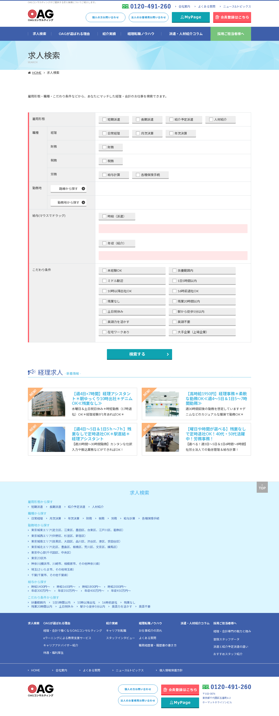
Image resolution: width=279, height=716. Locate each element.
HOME (37, 72)
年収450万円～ (121, 590)
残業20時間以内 (189, 301)
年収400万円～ (94, 590)
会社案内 (184, 6)
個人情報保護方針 (171, 670)
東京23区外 (38, 558)
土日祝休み (115, 311)
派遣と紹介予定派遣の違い (230, 646)
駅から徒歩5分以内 (191, 311)
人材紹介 (220, 119)
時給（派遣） (117, 216)
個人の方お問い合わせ (105, 17)
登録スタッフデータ (226, 639)
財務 (111, 147)
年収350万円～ (68, 590)
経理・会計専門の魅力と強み (232, 631)
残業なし (114, 301)
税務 (111, 161)
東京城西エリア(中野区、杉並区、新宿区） (59, 536)
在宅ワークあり (118, 332)
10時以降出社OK (120, 291)
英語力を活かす (118, 322)
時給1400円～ (40, 586)
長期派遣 (147, 119)
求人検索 (34, 623)
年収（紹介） (117, 243)
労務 (114, 518)
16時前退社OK (188, 291)
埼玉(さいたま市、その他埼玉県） (53, 569)
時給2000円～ (117, 586)
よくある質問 (206, 6)
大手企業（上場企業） (193, 332)
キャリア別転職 (116, 630)
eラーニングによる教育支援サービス (67, 638)
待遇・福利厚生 (53, 652)
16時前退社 (109, 602)
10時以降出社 (86, 602)
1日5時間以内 (187, 281)
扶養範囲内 (185, 270)
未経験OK (115, 270)
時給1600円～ (66, 586)
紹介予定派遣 (184, 119)
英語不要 (184, 322)
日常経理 (114, 133)
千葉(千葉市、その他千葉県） (50, 575)
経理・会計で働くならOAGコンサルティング (72, 630)
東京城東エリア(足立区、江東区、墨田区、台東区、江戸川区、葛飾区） (78, 530)
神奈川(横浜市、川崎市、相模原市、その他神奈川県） (66, 563)
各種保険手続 (150, 175)
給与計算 (114, 175)
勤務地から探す (68, 202)
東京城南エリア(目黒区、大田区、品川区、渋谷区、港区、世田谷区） (76, 541)
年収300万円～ (41, 590)
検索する (137, 354)
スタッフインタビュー (120, 638)
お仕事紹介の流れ (150, 630)
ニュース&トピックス (237, 6)
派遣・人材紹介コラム (195, 623)
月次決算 (147, 133)
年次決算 (181, 133)
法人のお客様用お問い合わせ (148, 17)
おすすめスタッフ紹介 (227, 654)
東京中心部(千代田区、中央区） (52, 552)
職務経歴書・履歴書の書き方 (158, 645)
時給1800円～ (91, 586)
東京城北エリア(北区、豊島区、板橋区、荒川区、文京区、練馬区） (75, 547)
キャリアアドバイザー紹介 (60, 645)
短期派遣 (114, 119)
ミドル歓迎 (115, 281)
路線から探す (68, 188)
